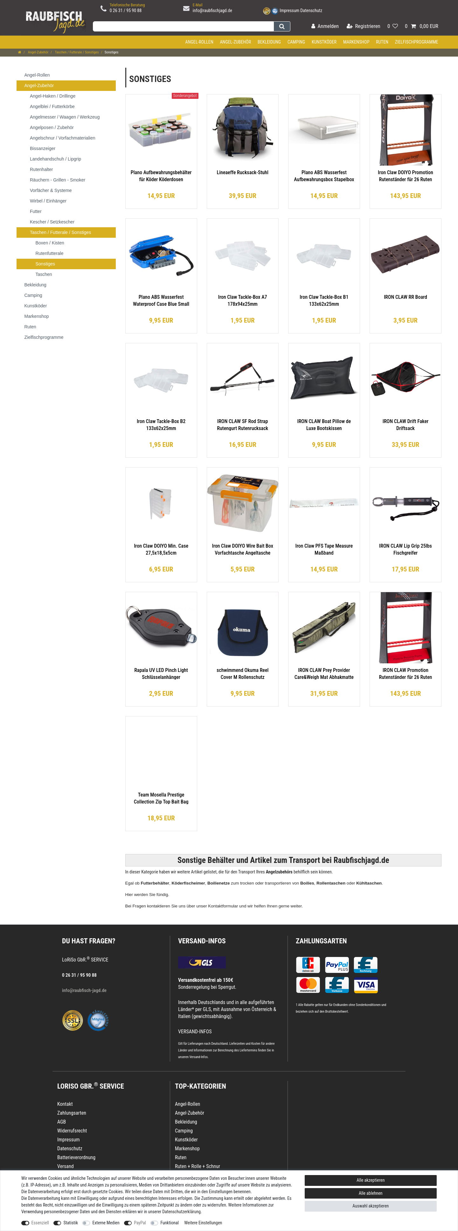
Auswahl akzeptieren (370, 1205)
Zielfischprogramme (416, 41)
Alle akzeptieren (371, 1180)
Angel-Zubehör (235, 41)
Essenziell (40, 1222)
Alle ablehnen (371, 1193)
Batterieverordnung (76, 1157)
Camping (296, 41)
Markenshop (356, 41)
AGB (61, 1122)
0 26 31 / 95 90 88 (126, 10)
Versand (65, 1166)
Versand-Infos (198, 1057)
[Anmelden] (325, 26)
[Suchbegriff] (183, 26)
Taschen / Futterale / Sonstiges (76, 52)
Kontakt (65, 1104)
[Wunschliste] (392, 26)
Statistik (70, 1222)
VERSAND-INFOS (202, 941)
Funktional (169, 1222)
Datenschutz (311, 10)
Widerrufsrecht (72, 1131)
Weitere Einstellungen (203, 1222)
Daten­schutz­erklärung (181, 1211)
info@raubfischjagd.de (212, 10)
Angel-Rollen (199, 41)
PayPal (140, 1222)
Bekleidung (269, 41)
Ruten (382, 41)
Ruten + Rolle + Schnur (197, 1166)
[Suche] (282, 26)
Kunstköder (324, 41)
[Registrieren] (363, 26)
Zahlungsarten (321, 941)
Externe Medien (105, 1222)
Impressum (289, 10)
